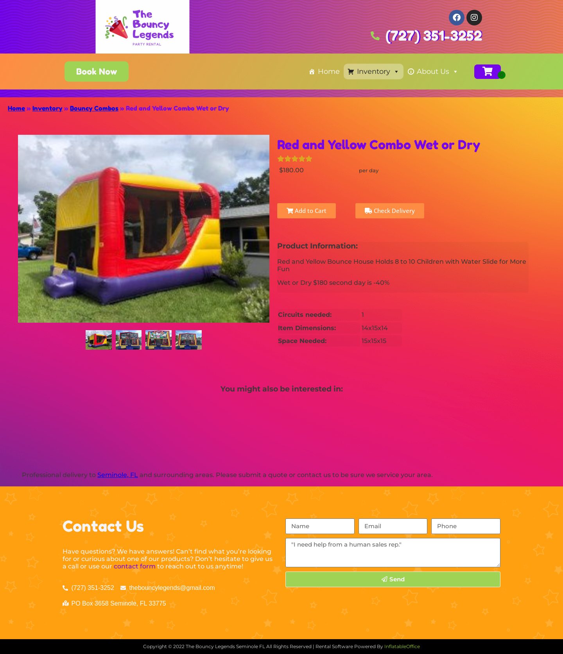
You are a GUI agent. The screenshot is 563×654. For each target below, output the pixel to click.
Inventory (378, 71)
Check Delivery (390, 210)
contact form (135, 566)
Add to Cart (306, 210)
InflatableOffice (402, 646)
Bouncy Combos (94, 108)
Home (329, 71)
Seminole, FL (117, 475)
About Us (438, 71)
